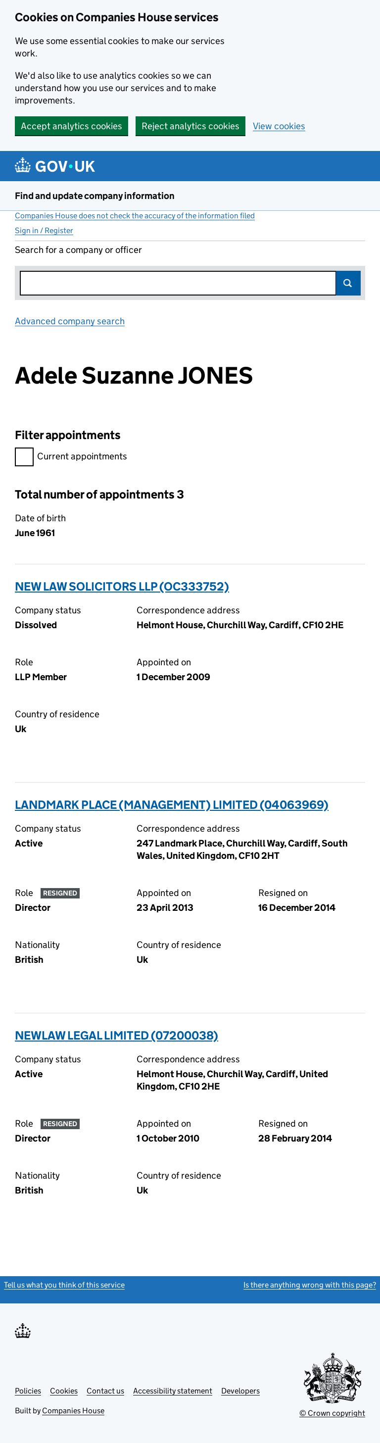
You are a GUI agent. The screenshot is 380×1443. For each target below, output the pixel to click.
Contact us (105, 1390)
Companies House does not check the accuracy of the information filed (135, 215)
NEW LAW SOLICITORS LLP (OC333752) (122, 586)
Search (348, 283)
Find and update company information (95, 195)
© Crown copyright (332, 1413)
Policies (28, 1390)
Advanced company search (70, 321)
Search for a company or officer (78, 249)
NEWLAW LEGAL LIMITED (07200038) (116, 1035)
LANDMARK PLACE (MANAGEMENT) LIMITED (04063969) (172, 804)
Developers (240, 1390)
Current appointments (71, 457)
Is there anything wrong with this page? (309, 1285)
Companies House (73, 1410)
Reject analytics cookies (190, 126)
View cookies (279, 126)
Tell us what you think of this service (64, 1285)
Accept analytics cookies (71, 126)
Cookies (64, 1390)
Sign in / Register (44, 230)
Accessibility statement (172, 1390)
